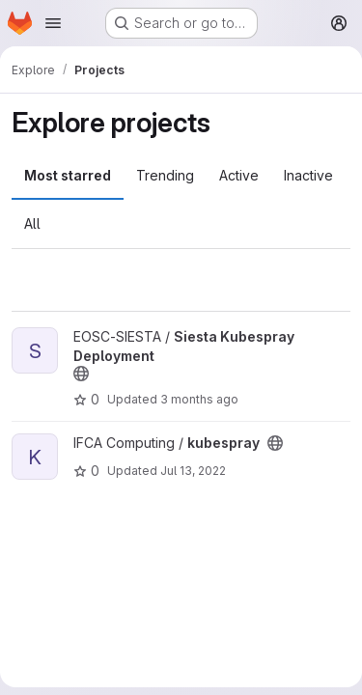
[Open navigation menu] (53, 23)
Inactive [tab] (308, 175)
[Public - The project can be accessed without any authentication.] (81, 373)
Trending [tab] (165, 175)
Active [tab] (239, 175)
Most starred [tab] (67, 175)
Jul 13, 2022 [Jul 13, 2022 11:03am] (193, 470)
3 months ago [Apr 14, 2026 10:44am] (199, 399)
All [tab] (32, 223)
